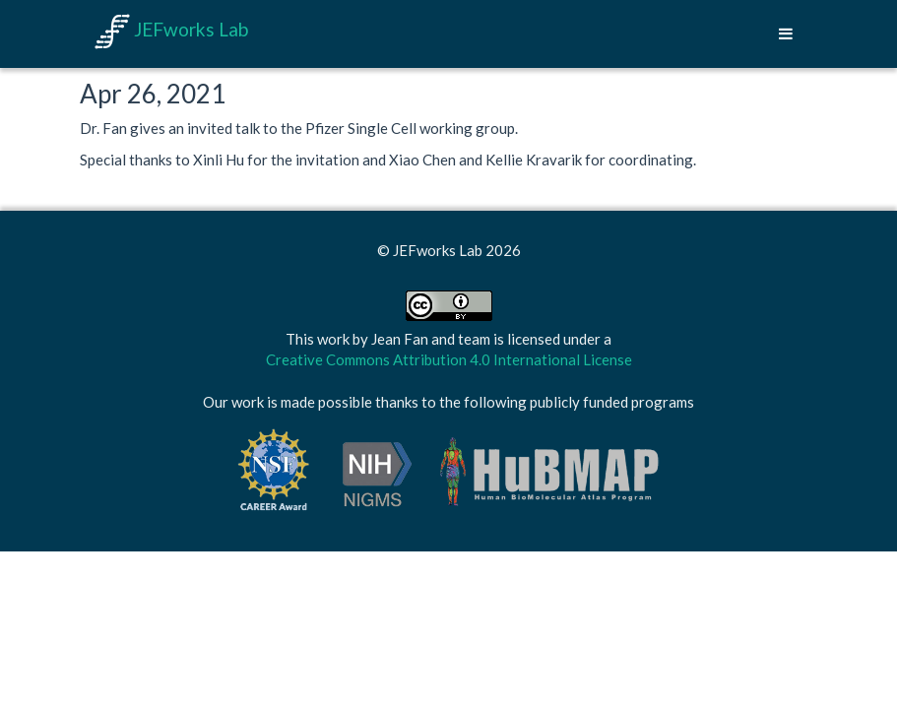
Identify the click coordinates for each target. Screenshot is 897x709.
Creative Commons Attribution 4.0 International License (449, 359)
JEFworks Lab (171, 29)
